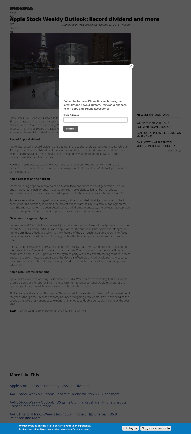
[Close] (131, 66)
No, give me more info (156, 428)
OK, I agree (130, 428)
